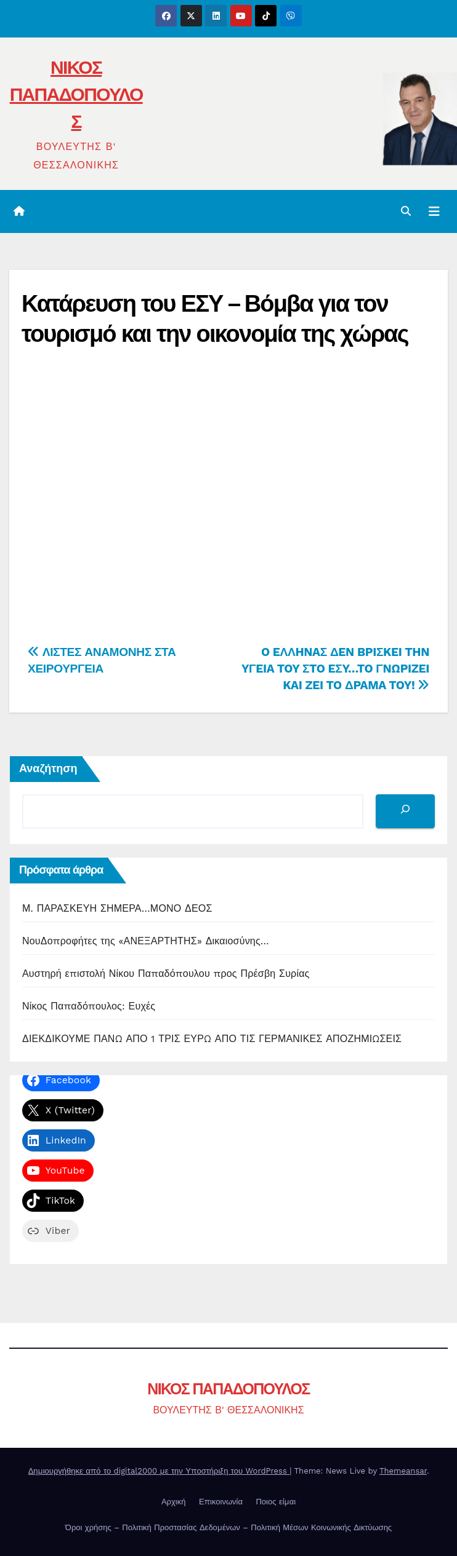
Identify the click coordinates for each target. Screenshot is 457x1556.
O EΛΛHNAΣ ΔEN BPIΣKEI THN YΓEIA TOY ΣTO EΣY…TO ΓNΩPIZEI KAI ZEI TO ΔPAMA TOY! (335, 668)
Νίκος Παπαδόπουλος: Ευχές (88, 1006)
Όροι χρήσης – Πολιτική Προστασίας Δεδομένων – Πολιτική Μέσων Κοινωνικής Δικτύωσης (228, 1527)
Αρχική (173, 1501)
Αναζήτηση (48, 768)
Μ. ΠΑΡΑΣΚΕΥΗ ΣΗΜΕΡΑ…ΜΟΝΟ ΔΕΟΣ (117, 908)
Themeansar (403, 1470)
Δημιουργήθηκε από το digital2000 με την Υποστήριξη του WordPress (159, 1470)
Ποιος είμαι (276, 1501)
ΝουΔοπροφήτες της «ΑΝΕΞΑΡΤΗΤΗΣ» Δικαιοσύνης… (145, 941)
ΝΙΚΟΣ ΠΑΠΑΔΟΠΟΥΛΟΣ (76, 94)
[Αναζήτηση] (405, 811)
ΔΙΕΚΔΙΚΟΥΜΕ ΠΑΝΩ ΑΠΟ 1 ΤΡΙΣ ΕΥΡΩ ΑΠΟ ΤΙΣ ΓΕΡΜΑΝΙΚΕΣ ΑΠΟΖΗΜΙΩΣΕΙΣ (212, 1039)
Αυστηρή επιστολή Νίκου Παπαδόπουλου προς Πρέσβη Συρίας (166, 973)
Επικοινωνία (221, 1501)
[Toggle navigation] (434, 211)
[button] (406, 211)
